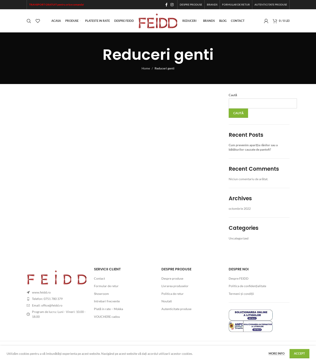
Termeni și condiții (241, 294)
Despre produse (172, 278)
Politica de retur (172, 294)
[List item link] (57, 298)
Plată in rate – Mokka (108, 309)
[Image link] (57, 277)
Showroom (101, 294)
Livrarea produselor (175, 286)
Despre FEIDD (239, 278)
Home (146, 68)
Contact (99, 278)
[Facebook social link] (166, 4)
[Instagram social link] (172, 4)
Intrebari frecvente (107, 301)
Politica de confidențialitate (247, 286)
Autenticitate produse (176, 309)
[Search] (28, 21)
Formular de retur (106, 286)
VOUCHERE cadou (107, 316)
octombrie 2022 (240, 208)
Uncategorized (239, 238)
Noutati (166, 301)
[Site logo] (158, 20)
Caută (233, 95)
